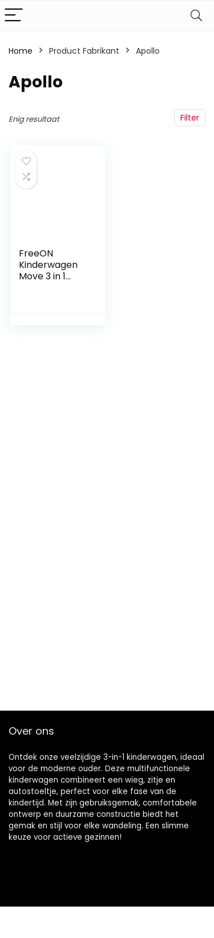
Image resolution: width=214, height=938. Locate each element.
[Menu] (13, 16)
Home (21, 51)
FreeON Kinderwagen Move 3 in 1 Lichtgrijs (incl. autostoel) (50, 276)
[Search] (196, 16)
